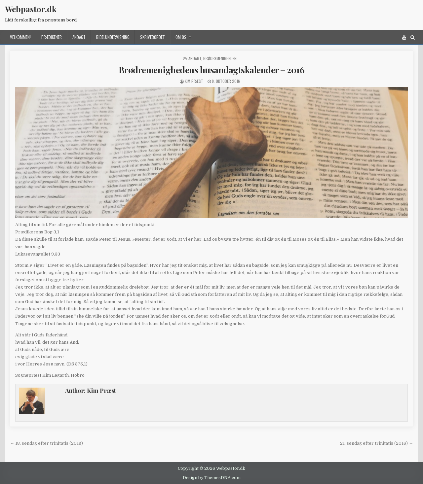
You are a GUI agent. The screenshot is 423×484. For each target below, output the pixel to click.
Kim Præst (194, 81)
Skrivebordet (152, 37)
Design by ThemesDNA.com (212, 477)
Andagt (79, 37)
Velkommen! (20, 37)
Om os (180, 37)
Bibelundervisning (113, 37)
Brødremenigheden (220, 58)
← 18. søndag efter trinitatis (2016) (46, 443)
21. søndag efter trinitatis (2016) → (376, 443)
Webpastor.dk (31, 9)
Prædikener (51, 37)
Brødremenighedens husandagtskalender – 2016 (212, 70)
